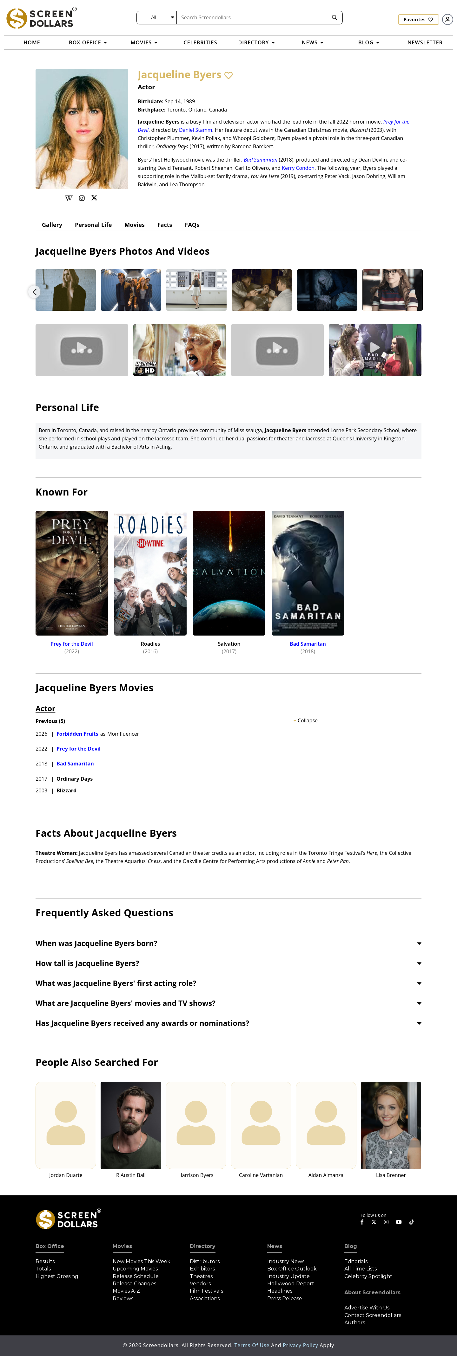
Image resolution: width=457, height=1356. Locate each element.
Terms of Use (252, 1345)
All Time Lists (360, 1269)
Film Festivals (206, 1291)
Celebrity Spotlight (368, 1276)
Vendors (200, 1284)
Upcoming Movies (135, 1269)
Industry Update (288, 1276)
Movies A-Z (126, 1291)
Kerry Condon (298, 167)
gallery (52, 224)
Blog (350, 1246)
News (274, 1246)
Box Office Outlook (292, 1269)
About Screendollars (372, 1292)
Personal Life (93, 224)
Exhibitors (202, 1269)
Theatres (201, 1276)
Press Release (284, 1298)
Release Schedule (136, 1276)
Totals (43, 1269)
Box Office (50, 1246)
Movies (134, 224)
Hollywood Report (290, 1284)
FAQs (192, 224)
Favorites (418, 19)
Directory (202, 1246)
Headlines (279, 1291)
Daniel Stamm (195, 129)
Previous (34, 291)
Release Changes (134, 1284)
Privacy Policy (301, 1345)
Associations (205, 1298)
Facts (164, 224)
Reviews (123, 1298)
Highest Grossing (57, 1276)
